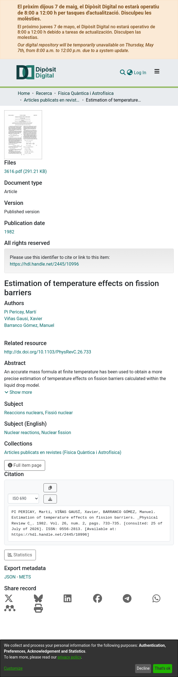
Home (24, 93)
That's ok (162, 668)
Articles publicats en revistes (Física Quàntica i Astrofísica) (52, 100)
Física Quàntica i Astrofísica (86, 93)
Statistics (20, 554)
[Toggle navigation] (157, 72)
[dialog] (89, 658)
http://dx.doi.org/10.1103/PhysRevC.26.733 (47, 352)
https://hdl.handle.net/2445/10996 (44, 264)
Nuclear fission (56, 432)
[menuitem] (129, 72)
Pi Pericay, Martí (20, 312)
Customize (13, 668)
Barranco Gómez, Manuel (29, 325)
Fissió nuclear (59, 412)
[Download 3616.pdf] (89, 171)
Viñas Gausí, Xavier (23, 318)
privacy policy (69, 657)
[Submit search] (122, 72)
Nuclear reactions (21, 432)
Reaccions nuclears (23, 412)
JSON (10, 577)
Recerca (44, 93)
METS (25, 577)
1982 (9, 232)
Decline (143, 668)
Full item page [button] (24, 465)
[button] (18, 392)
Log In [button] (140, 72)
